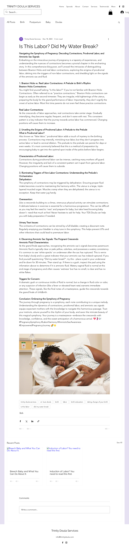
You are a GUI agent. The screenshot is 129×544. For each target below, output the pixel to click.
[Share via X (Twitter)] (26, 421)
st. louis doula (45, 402)
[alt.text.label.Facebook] (119, 6)
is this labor (25, 407)
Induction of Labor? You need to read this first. (62, 472)
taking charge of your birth (97, 402)
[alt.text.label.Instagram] (123, 6)
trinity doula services (28, 402)
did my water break (41, 407)
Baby (48, 22)
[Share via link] (38, 421)
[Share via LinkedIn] (32, 421)
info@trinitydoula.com (65, 537)
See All (119, 442)
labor (65, 402)
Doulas (58, 22)
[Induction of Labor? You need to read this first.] (64, 457)
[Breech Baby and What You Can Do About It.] (24, 457)
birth (57, 402)
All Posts (11, 22)
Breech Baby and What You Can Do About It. (24, 472)
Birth (22, 22)
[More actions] (108, 39)
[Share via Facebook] (20, 421)
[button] (110, 12)
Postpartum (35, 22)
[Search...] (22, 12)
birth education (77, 402)
